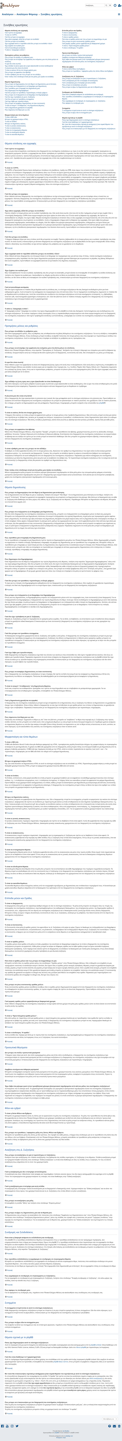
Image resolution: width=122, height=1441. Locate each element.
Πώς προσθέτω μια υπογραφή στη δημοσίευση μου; (22, 88)
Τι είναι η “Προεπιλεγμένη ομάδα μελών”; (76, 46)
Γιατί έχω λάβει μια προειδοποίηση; (17, 101)
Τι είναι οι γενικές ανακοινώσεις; (15, 126)
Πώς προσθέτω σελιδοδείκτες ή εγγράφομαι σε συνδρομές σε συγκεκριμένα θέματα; (87, 98)
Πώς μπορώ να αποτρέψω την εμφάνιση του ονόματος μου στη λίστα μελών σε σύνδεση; (31, 60)
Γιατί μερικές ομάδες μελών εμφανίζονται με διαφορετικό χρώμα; (83, 43)
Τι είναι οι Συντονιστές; (69, 35)
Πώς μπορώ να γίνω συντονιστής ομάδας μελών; (78, 41)
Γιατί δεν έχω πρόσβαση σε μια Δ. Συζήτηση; (20, 97)
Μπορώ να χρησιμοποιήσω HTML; (16, 119)
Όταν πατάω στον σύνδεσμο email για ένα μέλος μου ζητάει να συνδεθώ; (29, 77)
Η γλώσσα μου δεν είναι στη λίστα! (16, 68)
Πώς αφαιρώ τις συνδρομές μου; (73, 103)
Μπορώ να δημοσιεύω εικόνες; (15, 124)
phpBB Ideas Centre (60, 1361)
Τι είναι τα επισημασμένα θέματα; (16, 130)
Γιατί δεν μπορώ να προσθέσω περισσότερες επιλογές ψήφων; (26, 93)
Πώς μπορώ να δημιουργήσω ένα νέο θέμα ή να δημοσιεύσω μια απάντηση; (30, 84)
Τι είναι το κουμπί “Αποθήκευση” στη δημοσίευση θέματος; (24, 105)
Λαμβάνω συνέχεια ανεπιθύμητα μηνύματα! (77, 57)
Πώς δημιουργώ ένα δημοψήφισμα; (17, 90)
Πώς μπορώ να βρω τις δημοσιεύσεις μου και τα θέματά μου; (82, 87)
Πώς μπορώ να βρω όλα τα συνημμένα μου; (77, 113)
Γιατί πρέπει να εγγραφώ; (13, 33)
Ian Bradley (66, 1431)
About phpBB (81, 1347)
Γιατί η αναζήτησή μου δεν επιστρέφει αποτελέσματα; (80, 81)
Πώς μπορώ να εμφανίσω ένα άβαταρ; (18, 72)
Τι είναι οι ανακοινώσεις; (13, 128)
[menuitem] (115, 6)
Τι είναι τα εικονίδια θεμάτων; (14, 134)
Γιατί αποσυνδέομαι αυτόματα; (15, 48)
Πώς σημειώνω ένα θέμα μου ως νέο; (17, 110)
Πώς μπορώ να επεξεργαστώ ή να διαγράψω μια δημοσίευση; (26, 86)
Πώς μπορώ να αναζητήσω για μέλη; (74, 85)
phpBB (101, 403)
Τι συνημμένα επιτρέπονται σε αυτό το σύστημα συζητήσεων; (82, 110)
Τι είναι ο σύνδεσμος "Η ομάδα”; (73, 48)
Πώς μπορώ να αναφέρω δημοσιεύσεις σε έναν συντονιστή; (25, 103)
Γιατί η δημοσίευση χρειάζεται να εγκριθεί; (19, 108)
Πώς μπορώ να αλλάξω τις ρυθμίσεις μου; (19, 57)
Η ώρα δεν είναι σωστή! (13, 64)
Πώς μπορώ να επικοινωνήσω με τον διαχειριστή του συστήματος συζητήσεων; (89, 129)
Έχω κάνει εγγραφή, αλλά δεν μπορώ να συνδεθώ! (22, 39)
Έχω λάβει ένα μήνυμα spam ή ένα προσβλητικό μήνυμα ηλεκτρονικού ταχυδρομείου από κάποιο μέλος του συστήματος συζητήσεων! (86, 60)
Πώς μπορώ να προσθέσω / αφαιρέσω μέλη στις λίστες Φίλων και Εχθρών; (87, 71)
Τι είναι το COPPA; (11, 35)
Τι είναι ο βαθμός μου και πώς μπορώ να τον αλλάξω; (23, 74)
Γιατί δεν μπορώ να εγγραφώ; (15, 37)
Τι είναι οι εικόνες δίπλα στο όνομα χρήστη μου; (21, 70)
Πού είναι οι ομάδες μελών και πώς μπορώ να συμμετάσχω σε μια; (84, 39)
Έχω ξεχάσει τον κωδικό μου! (14, 46)
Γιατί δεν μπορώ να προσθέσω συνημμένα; (19, 99)
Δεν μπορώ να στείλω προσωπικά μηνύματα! (77, 55)
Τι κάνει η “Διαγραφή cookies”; (15, 50)
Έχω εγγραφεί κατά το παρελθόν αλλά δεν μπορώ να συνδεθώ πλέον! (28, 43)
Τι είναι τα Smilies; (11, 121)
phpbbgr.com (69, 1436)
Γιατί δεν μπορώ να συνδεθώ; (15, 41)
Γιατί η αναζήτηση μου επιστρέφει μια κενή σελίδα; (79, 83)
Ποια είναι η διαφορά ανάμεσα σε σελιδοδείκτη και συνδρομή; (82, 94)
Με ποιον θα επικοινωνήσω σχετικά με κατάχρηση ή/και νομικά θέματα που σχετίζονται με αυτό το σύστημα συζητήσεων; (87, 125)
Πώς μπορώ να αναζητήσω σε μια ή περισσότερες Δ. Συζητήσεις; (84, 78)
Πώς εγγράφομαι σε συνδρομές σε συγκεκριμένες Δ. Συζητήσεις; (84, 101)
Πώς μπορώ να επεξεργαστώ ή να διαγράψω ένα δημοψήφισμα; (26, 95)
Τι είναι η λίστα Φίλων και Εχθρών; (73, 69)
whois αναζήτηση (95, 1378)
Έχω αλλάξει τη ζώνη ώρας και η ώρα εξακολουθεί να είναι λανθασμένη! (29, 66)
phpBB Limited (96, 1345)
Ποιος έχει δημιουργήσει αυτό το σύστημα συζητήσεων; (80, 120)
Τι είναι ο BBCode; (11, 117)
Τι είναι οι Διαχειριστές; (69, 33)
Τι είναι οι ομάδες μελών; (70, 37)
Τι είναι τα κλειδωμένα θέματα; (15, 132)
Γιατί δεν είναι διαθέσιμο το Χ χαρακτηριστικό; (77, 122)
